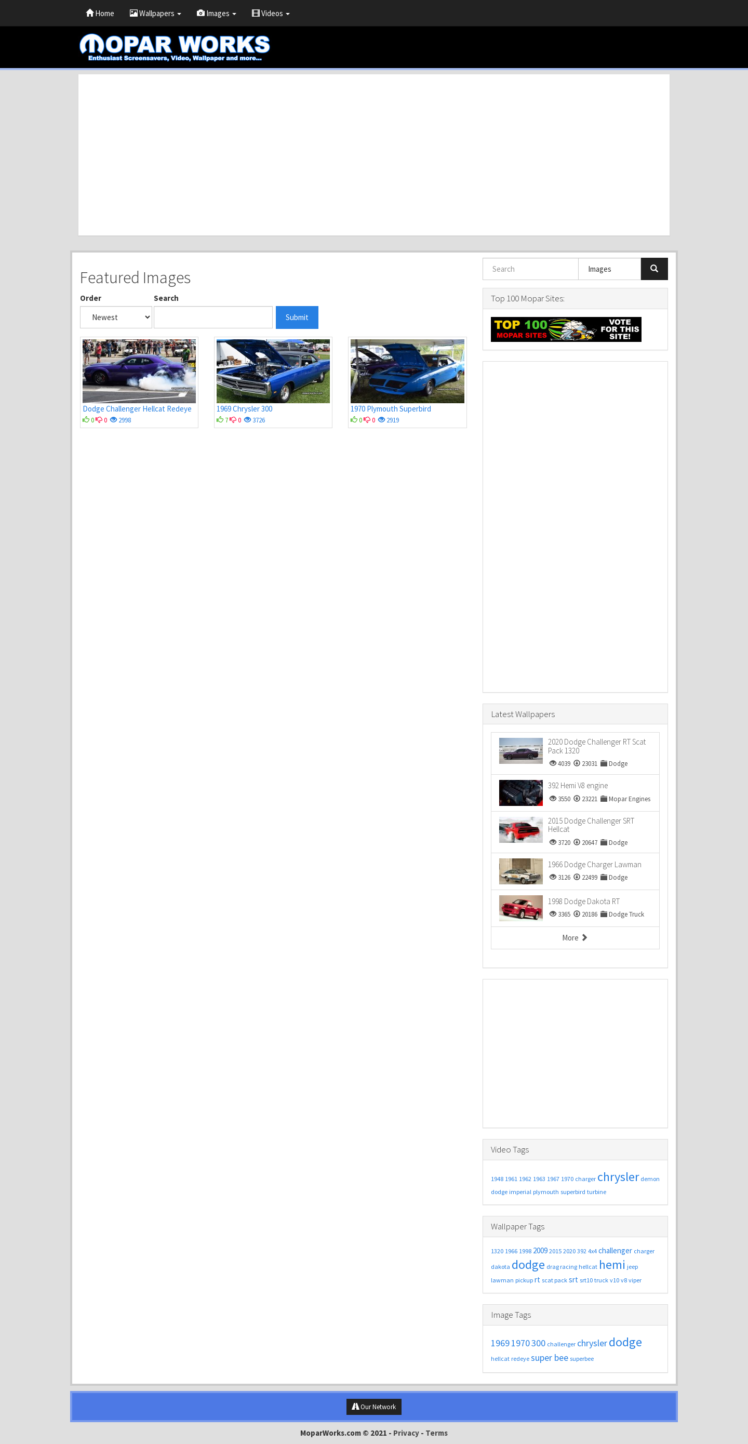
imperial (520, 1192)
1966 (511, 1251)
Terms (436, 1433)
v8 (624, 1280)
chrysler (618, 1177)
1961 (511, 1179)
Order (90, 298)
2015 (555, 1251)
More (575, 938)
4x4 (592, 1251)
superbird (572, 1192)
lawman (502, 1280)
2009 (540, 1250)
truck (601, 1280)
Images (216, 13)
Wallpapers (155, 13)
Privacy (406, 1433)
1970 (567, 1179)
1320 (497, 1251)
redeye (520, 1358)
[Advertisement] (374, 155)
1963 (539, 1179)
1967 (553, 1179)
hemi (612, 1264)
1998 (525, 1251)
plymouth (546, 1192)
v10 (614, 1280)
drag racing (561, 1266)
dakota (500, 1266)
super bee (549, 1357)
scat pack (554, 1280)
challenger (615, 1250)
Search (166, 298)
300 (538, 1343)
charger (585, 1179)
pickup (524, 1280)
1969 (500, 1343)
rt (537, 1279)
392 (581, 1251)
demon (650, 1179)
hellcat (588, 1266)
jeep (632, 1266)
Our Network (374, 1406)
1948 (497, 1179)
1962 (525, 1179)
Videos (271, 13)
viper (635, 1280)
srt (573, 1279)
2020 (569, 1251)
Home (100, 13)
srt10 (586, 1280)
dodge (499, 1192)
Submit (297, 317)
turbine (596, 1192)
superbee (582, 1358)
